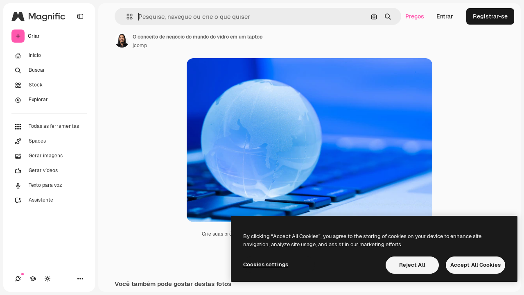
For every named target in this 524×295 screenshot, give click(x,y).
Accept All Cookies (475, 264)
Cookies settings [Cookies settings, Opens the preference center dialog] (265, 264)
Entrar (444, 16)
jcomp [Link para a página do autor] (140, 45)
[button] (126, 17)
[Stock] (49, 85)
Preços (414, 16)
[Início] (49, 55)
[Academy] (32, 278)
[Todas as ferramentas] (49, 126)
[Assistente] (49, 200)
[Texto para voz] (49, 185)
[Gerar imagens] (49, 156)
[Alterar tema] (47, 278)
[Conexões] (18, 278)
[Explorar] (49, 100)
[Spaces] (49, 141)
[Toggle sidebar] (80, 16)
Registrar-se (490, 16)
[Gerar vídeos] (49, 170)
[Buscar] (49, 70)
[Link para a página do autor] (122, 40)
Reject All (412, 264)
